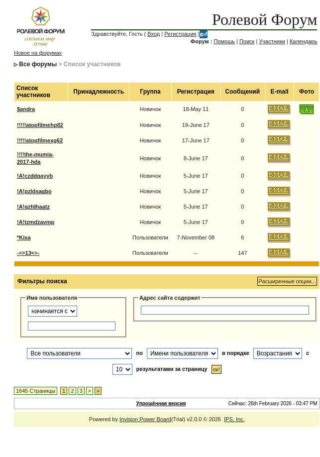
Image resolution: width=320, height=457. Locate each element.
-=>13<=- (28, 253)
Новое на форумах (38, 53)
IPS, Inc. (234, 419)
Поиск (246, 41)
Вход (153, 34)
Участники (272, 41)
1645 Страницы (35, 391)
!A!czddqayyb (35, 176)
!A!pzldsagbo (34, 191)
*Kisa (24, 237)
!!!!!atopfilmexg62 (40, 140)
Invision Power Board (145, 419)
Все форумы (38, 64)
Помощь (224, 41)
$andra (26, 109)
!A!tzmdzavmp (35, 222)
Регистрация (180, 34)
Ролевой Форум (264, 19)
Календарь (304, 41)
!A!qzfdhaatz (33, 207)
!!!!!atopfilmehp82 (40, 125)
